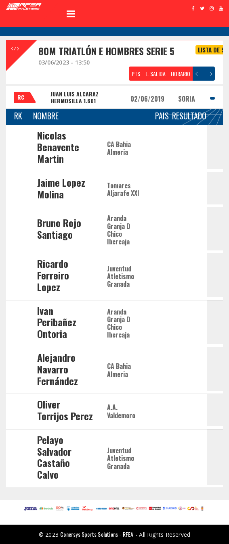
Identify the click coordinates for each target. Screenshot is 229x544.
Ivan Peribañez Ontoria (56, 322)
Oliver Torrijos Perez (65, 410)
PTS (136, 73)
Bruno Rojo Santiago (59, 228)
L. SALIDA (155, 73)
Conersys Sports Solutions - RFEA (96, 534)
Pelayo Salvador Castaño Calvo (54, 456)
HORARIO (180, 73)
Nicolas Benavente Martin (58, 147)
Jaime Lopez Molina (61, 188)
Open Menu (71, 14)
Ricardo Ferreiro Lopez (53, 275)
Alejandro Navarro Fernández (57, 369)
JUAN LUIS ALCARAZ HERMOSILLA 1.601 (74, 97)
